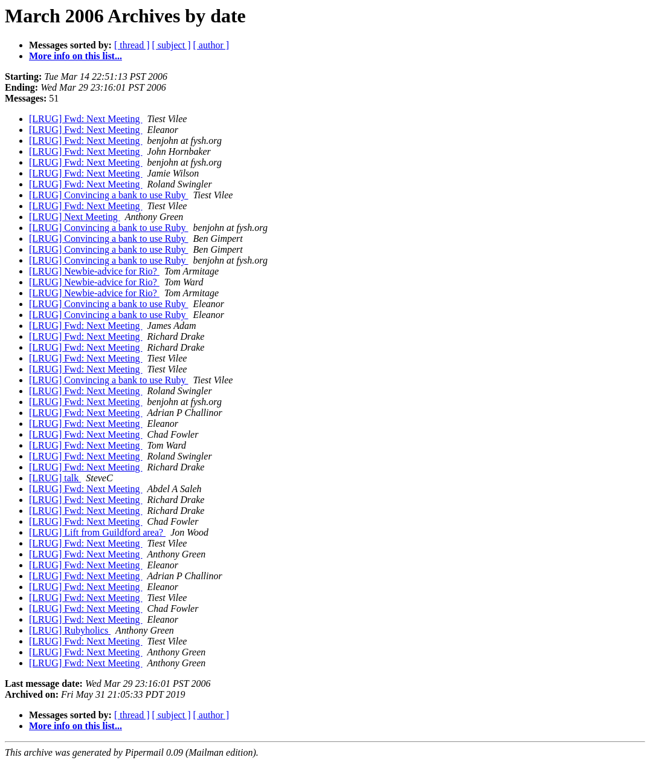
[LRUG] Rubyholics (70, 630)
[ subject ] (171, 45)
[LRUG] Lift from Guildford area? (97, 532)
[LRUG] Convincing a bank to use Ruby (108, 195)
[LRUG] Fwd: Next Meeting (86, 119)
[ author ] (211, 45)
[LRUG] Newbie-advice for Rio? (94, 271)
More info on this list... (75, 56)
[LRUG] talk (55, 478)
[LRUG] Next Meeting (74, 217)
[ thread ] (132, 45)
